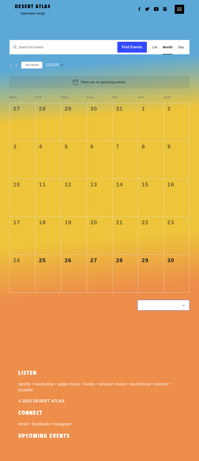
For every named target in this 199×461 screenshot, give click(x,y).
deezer (161, 384)
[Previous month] (10, 65)
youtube (25, 390)
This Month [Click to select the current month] (32, 65)
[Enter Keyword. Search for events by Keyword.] (63, 47)
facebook (40, 424)
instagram (62, 424)
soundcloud (140, 384)
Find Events (132, 47)
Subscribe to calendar (161, 305)
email (23, 424)
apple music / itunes (76, 384)
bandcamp (44, 384)
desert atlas (33, 6)
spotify (24, 384)
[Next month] (16, 65)
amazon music (112, 384)
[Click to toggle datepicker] (54, 65)
